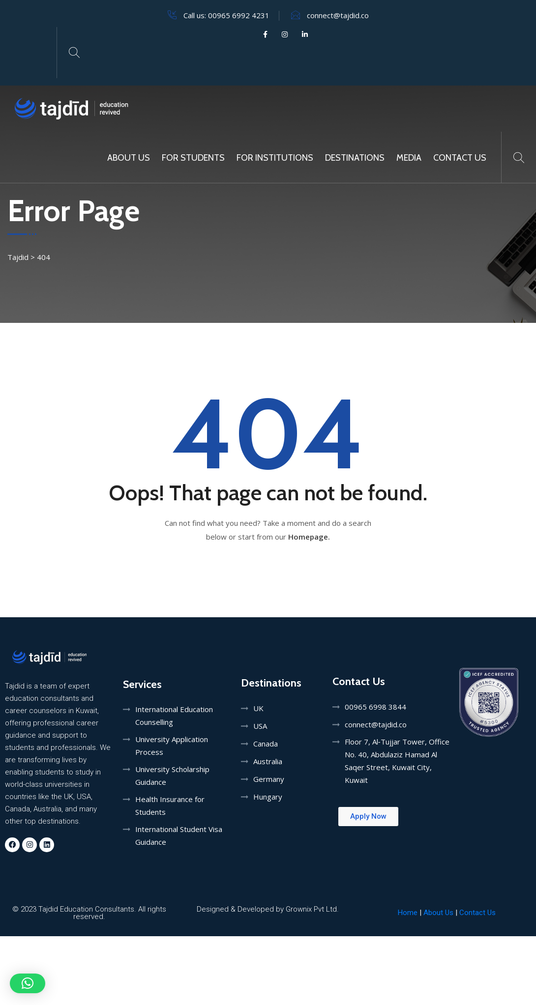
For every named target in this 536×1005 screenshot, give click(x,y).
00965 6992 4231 (238, 15)
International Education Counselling (174, 715)
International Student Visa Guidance (178, 835)
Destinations (355, 157)
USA (260, 726)
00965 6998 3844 (375, 707)
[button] (27, 983)
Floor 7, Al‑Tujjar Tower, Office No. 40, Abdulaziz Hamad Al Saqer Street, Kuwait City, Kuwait (397, 761)
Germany (268, 779)
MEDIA (408, 157)
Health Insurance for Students (170, 805)
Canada (265, 743)
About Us (128, 157)
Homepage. (309, 537)
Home (407, 912)
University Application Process (171, 745)
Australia (267, 761)
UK (258, 708)
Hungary (267, 797)
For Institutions (275, 157)
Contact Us (459, 157)
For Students (193, 157)
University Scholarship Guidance (172, 775)
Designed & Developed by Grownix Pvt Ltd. (268, 909)
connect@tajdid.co (338, 15)
